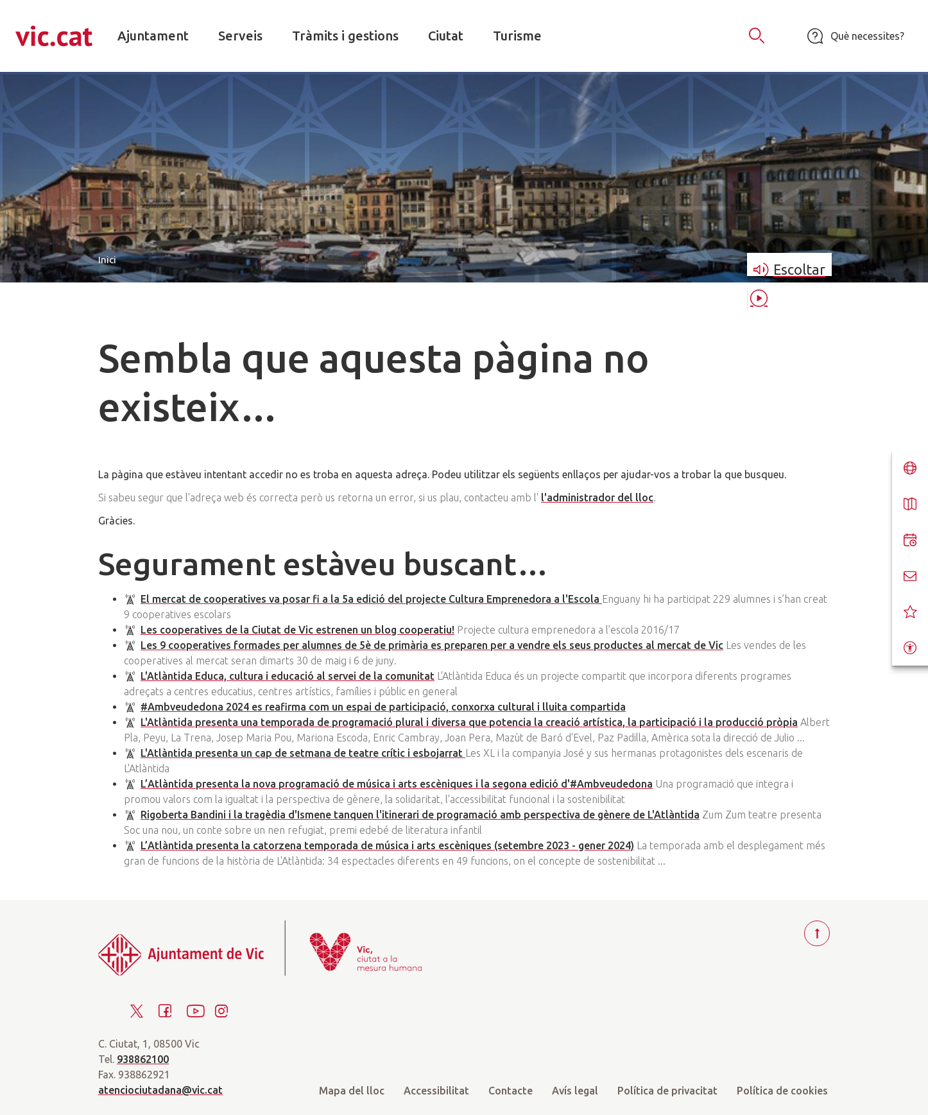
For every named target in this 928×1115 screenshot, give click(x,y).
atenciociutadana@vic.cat (160, 1090)
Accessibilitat (436, 1090)
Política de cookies (782, 1090)
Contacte (510, 1090)
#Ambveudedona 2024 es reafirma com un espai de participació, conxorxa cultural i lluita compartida (383, 707)
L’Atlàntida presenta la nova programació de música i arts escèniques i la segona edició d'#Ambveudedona (397, 784)
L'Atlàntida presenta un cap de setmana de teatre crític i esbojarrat (303, 753)
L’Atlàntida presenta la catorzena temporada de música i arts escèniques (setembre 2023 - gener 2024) (387, 845)
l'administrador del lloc (597, 497)
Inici (107, 259)
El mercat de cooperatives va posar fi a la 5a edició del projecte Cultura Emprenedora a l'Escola (371, 599)
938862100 (143, 1059)
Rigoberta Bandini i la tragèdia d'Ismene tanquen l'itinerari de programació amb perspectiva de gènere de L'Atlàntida (420, 814)
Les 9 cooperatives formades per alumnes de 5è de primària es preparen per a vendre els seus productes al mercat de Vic (432, 645)
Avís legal (575, 1090)
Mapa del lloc (351, 1090)
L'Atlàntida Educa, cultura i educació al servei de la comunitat (287, 676)
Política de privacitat (667, 1090)
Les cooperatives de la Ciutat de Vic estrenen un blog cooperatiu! (297, 629)
